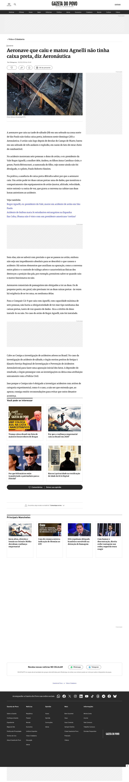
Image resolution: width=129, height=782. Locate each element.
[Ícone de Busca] (15, 5)
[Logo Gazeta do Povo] (64, 4)
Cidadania (89, 12)
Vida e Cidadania (31, 736)
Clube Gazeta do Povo (71, 731)
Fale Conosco (88, 722)
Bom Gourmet (68, 714)
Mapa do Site (11, 727)
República (29, 714)
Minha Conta (88, 714)
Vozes (31, 12)
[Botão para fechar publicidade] (127, 766)
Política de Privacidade (14, 731)
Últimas (21, 12)
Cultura (108, 12)
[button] (45, 506)
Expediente (10, 722)
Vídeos (118, 12)
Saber (39, 12)
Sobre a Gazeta (11, 714)
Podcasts (67, 736)
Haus (66, 718)
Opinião (47, 718)
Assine (86, 718)
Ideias (68, 12)
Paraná (28, 718)
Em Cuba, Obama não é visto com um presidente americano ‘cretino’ (41, 216)
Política (59, 12)
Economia (78, 12)
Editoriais (49, 12)
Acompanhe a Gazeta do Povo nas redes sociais (33, 696)
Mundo (99, 12)
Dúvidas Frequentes (90, 731)
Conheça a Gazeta (12, 718)
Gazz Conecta (68, 722)
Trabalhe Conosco (89, 727)
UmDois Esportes (31, 731)
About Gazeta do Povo (14, 740)
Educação (29, 740)
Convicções (49, 722)
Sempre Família (69, 727)
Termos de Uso (11, 736)
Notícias (11, 12)
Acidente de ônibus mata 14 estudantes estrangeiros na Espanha (39, 212)
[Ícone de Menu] (9, 5)
